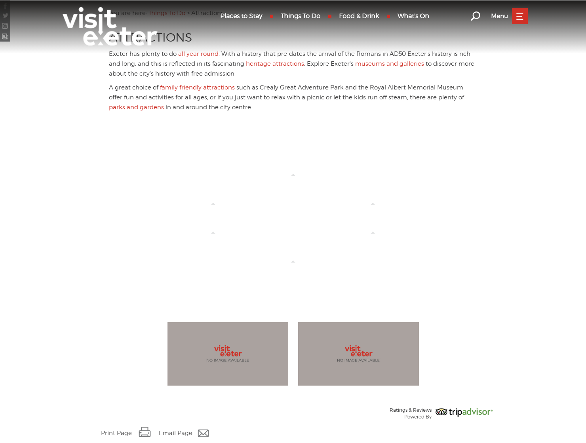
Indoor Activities (372, 240)
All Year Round (373, 211)
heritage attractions (275, 63)
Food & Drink (359, 16)
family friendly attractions (197, 87)
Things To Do (300, 16)
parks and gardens (136, 107)
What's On (413, 16)
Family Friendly (293, 183)
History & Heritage (213, 240)
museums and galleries (389, 63)
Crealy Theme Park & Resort (213, 211)
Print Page (116, 433)
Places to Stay (241, 16)
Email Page (175, 433)
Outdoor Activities (293, 269)
